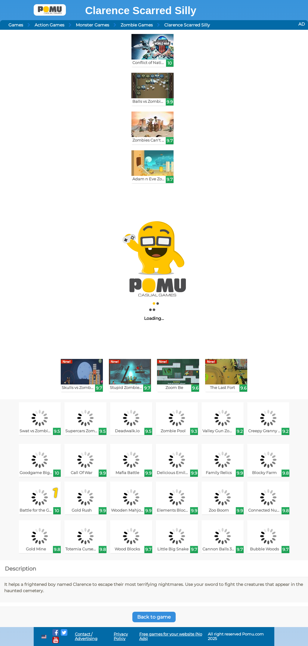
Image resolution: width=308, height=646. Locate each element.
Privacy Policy (121, 636)
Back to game (154, 617)
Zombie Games (137, 25)
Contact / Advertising (86, 636)
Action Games (49, 25)
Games (15, 25)
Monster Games (92, 25)
